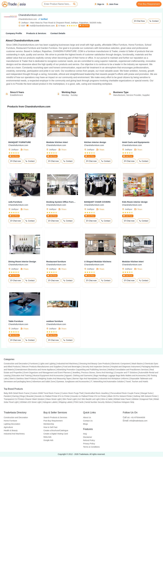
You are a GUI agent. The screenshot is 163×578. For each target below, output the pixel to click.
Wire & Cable (106, 399)
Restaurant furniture (56, 261)
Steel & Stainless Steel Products (23, 378)
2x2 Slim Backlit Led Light (89, 399)
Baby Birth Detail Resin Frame (16, 393)
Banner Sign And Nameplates (85, 378)
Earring (15, 396)
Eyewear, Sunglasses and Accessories (73, 381)
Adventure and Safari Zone (43, 381)
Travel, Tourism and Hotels (137, 381)
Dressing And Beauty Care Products (94, 364)
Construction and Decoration (16, 364)
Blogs (85, 424)
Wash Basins (137, 364)
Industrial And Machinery (67, 364)
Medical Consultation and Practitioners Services (128, 369)
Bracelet (29, 396)
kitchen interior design (95, 142)
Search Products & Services (55, 417)
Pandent (7, 396)
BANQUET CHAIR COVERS (97, 202)
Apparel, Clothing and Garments (78, 375)
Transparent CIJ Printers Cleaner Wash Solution (24, 399)
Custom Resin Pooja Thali (72, 393)
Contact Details (57, 33)
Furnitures (33, 364)
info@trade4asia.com (135, 421)
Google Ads (48, 440)
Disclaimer (87, 437)
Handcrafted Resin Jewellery (97, 393)
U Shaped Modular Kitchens (97, 261)
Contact (154, 21)
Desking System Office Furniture (61, 202)
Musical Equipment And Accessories (48, 375)
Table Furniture (15, 321)
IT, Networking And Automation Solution (107, 381)
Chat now (15, 161)
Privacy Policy (89, 444)
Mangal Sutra (146, 393)
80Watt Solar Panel (122, 399)
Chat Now (139, 21)
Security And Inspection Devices (95, 366)
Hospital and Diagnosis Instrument (125, 366)
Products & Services (36, 33)
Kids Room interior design (135, 202)
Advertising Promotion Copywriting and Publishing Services (81, 369)
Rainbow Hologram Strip (123, 402)
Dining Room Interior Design (22, 261)
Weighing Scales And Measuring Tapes (54, 378)
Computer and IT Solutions (126, 372)
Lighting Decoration (12, 424)
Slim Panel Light (69, 399)
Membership (48, 424)
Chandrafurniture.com (18, 145)
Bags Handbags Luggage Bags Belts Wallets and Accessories (120, 375)
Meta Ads (47, 437)
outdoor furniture (54, 321)
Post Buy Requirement (149, 4)
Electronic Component (121, 364)
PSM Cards (79, 402)
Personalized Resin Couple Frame (124, 393)
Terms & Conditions (91, 447)
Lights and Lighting (48, 364)
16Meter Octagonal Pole (142, 399)
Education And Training (22, 375)
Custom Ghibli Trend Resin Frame (45, 393)
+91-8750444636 (134, 417)
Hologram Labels (50, 402)
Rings (22, 396)
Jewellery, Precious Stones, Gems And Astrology (92, 372)
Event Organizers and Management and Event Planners (47, 372)
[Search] (74, 4)
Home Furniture (10, 421)
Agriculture (8, 427)
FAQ (85, 434)
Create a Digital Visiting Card (55, 434)
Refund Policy (89, 440)
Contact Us (88, 421)
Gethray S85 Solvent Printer (145, 396)
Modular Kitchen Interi (57, 142)
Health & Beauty (11, 430)
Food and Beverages (72, 366)
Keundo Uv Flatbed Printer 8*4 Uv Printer (52, 396)
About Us (87, 417)
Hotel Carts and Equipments (135, 142)
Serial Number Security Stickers (98, 402)
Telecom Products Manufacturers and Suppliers (42, 366)
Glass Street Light (53, 399)
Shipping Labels (65, 402)
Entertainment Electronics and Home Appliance (35, 369)
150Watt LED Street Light (30, 402)
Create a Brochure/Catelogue (55, 430)
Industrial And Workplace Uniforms (113, 378)
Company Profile (14, 33)
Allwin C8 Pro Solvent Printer (120, 396)
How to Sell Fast (50, 427)
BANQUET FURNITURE (19, 142)
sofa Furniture (15, 202)
